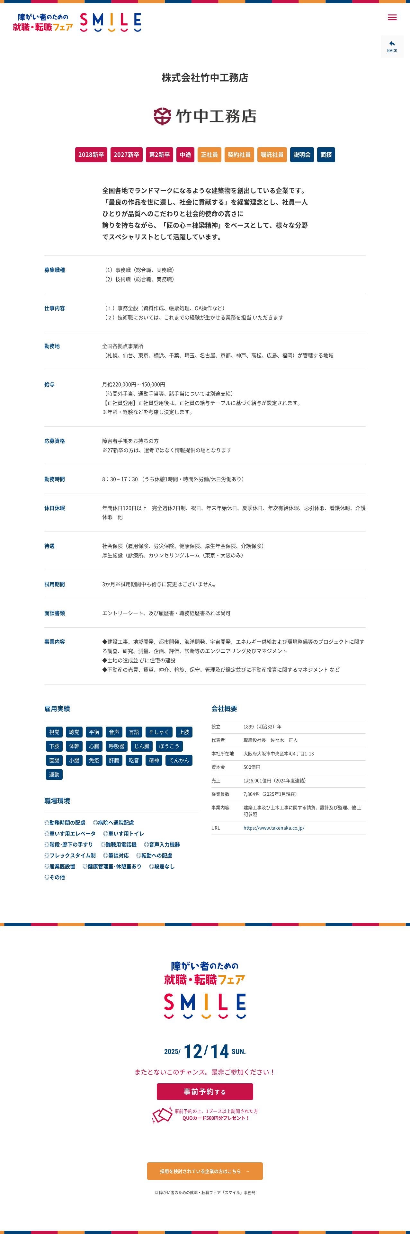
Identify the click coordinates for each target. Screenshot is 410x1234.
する (205, 1091)
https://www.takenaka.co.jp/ (274, 828)
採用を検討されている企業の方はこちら (200, 1171)
